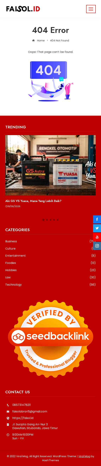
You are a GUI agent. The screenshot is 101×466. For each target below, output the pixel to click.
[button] (43, 220)
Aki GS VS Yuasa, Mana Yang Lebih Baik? (33, 201)
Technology (50, 285)
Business (50, 241)
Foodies (50, 263)
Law (50, 277)
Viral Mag (84, 456)
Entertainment (50, 256)
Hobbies (50, 270)
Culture (50, 249)
